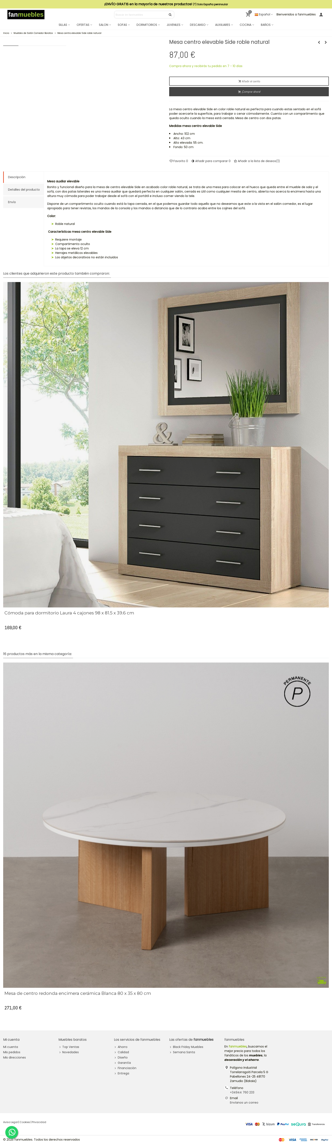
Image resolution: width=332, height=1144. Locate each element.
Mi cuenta (10, 1047)
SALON (103, 25)
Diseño (121, 1057)
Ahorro (120, 1047)
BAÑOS (266, 25)
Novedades (68, 1052)
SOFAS (122, 25)
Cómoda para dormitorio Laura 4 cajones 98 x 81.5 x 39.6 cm (69, 612)
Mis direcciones (14, 1057)
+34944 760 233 (242, 1092)
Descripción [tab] (16, 177)
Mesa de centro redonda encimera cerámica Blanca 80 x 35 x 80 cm (77, 993)
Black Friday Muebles (186, 1047)
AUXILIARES (222, 25)
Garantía (122, 1063)
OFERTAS (83, 25)
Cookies (25, 1122)
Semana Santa (182, 1052)
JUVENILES (173, 25)
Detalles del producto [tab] (24, 189)
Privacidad (39, 1122)
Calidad (121, 1052)
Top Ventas (68, 1047)
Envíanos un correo (244, 1102)
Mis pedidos (11, 1052)
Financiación (125, 1068)
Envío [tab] (12, 202)
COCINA (245, 25)
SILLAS (63, 25)
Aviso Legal (10, 1122)
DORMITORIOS (147, 25)
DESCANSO (198, 25)
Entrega (121, 1073)
